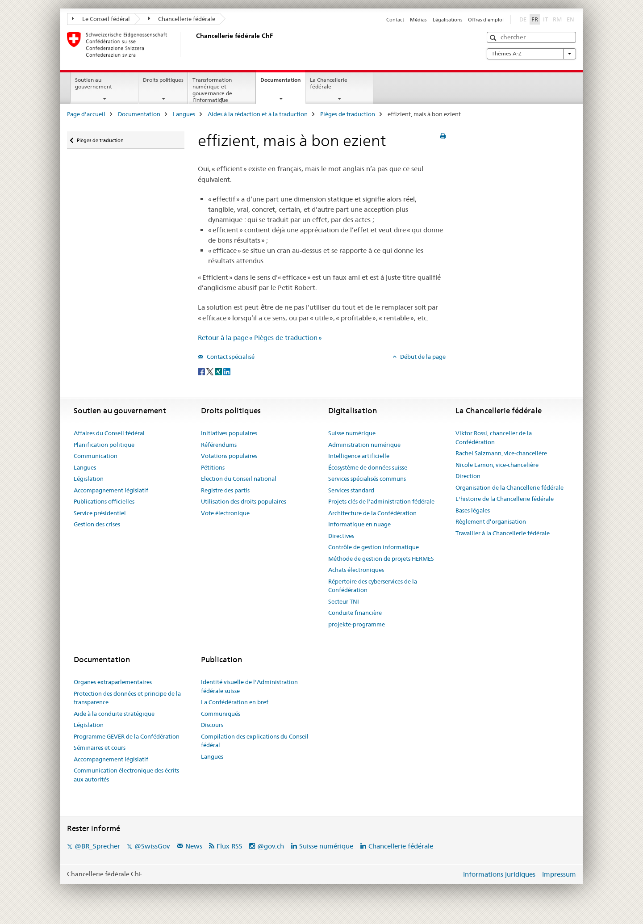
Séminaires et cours (99, 747)
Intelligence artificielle (358, 455)
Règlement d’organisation (490, 521)
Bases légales (472, 510)
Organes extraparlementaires (113, 681)
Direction (467, 475)
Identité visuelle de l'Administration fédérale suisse (249, 686)
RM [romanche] (558, 19)
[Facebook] (202, 371)
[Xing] (219, 371)
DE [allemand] (523, 19)
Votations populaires (229, 455)
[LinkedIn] (226, 371)
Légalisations (447, 20)
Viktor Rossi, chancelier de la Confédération (493, 437)
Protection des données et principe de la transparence (127, 698)
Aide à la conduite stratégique (114, 713)
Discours (212, 724)
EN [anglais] (571, 19)
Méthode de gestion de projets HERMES (381, 558)
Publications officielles (104, 501)
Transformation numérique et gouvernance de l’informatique (212, 89)
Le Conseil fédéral (101, 18)
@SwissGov (152, 846)
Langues (184, 114)
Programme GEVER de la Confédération (127, 736)
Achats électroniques (356, 569)
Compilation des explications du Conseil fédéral (255, 741)
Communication (95, 455)
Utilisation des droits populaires (243, 501)
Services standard (351, 490)
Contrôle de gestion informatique (373, 546)
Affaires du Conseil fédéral (109, 433)
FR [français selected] (534, 19)
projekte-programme (356, 624)
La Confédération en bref (234, 702)
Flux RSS (229, 846)
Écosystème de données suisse (367, 467)
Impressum (559, 874)
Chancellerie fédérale (182, 18)
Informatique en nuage (359, 524)
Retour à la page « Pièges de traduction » (260, 337)
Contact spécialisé (230, 356)
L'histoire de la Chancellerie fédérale (504, 498)
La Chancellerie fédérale (328, 83)
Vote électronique (225, 513)
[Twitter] (210, 371)
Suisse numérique (352, 433)
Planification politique (104, 444)
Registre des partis (225, 490)
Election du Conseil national (238, 478)
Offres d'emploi (486, 20)
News (193, 846)
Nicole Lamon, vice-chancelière (497, 464)
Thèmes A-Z (531, 54)
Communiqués (220, 713)
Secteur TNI (343, 601)
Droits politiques (163, 79)
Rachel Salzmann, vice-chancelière (501, 453)
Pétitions (213, 467)
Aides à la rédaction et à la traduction (258, 114)
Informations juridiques (499, 874)
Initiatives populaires (229, 433)
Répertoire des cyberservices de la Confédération (372, 586)
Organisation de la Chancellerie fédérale (509, 487)
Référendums (219, 444)
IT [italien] (546, 19)
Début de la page (422, 356)
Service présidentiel (100, 513)
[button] (494, 37)
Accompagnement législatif (111, 490)
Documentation (282, 82)
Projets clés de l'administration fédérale (381, 501)
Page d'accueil (86, 114)
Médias (418, 20)
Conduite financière (355, 612)
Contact (395, 20)
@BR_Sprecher (97, 846)
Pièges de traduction (347, 114)
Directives (341, 535)
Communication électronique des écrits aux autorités (126, 775)
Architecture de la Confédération (372, 513)
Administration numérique (364, 444)
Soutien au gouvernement (93, 83)
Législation (89, 478)
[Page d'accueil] (194, 44)
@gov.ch (270, 846)
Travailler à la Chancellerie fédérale (502, 533)
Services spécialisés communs (367, 478)
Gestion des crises (97, 524)
